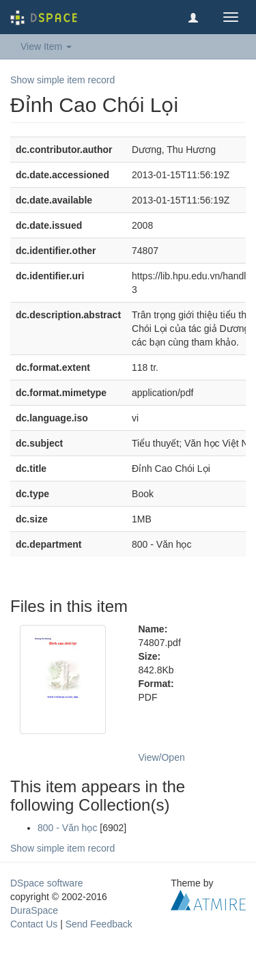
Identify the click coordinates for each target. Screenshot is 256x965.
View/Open (162, 757)
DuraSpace (34, 910)
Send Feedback (99, 924)
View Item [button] (46, 46)
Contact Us (33, 924)
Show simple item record (62, 79)
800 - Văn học (67, 827)
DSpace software (46, 883)
